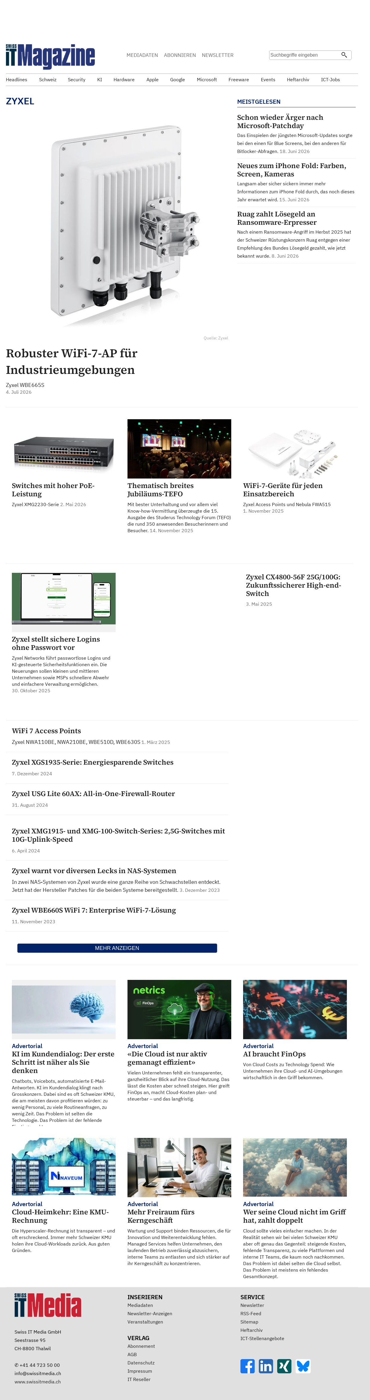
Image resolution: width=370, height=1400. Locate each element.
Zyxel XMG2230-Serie (64, 494)
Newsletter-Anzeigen (149, 1313)
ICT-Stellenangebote (262, 1338)
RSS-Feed (250, 1313)
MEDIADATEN (142, 55)
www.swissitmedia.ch (38, 1382)
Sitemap (249, 1322)
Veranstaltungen (145, 1322)
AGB (132, 1354)
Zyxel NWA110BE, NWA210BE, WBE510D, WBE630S (76, 742)
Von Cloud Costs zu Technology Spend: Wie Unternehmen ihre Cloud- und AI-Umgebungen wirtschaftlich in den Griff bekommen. (295, 1061)
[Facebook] (249, 1372)
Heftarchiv (251, 1330)
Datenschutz (140, 1363)
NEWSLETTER (218, 55)
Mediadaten (140, 1305)
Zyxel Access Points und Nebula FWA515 (295, 497)
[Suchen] (344, 55)
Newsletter (252, 1305)
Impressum (139, 1371)
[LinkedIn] (268, 1372)
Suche (275, 67)
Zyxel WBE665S (25, 385)
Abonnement (141, 1346)
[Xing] (286, 1372)
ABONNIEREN (180, 55)
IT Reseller (139, 1379)
